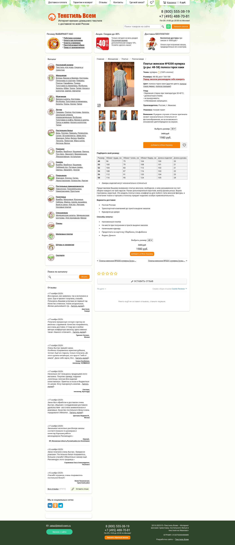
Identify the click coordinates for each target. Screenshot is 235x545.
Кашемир (77, 151)
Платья (59, 83)
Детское (59, 143)
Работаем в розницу (72, 38)
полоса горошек (163, 86)
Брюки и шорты (63, 99)
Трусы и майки (62, 122)
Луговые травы (76, 167)
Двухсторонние (63, 180)
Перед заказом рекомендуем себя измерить (164, 79)
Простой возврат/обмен (74, 45)
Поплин (64, 133)
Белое (67, 143)
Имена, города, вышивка (75, 202)
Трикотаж (68, 141)
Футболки (82, 86)
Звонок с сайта (59, 531)
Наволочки (61, 189)
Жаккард (60, 138)
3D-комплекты (69, 135)
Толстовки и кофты (65, 120)
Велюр (74, 138)
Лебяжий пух (62, 167)
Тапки (78, 88)
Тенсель (59, 141)
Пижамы (80, 80)
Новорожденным (64, 117)
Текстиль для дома (64, 67)
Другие (76, 170)
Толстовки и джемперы (66, 86)
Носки (73, 104)
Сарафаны (68, 83)
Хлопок (68, 178)
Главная (100, 59)
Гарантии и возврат (83, 2)
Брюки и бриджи (71, 78)
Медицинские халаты (66, 215)
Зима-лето (81, 135)
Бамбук (81, 138)
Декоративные (63, 156)
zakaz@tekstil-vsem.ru (60, 525)
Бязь (58, 133)
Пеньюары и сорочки (65, 80)
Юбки (66, 88)
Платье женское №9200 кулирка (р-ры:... (117, 261)
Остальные (75, 156)
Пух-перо (60, 154)
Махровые (68, 199)
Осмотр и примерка (72, 43)
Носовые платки (63, 207)
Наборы (59, 202)
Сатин (58, 135)
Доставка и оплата (57, 2)
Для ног (72, 204)
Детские (80, 204)
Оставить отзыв (142, 281)
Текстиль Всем (182, 539)
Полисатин (83, 133)
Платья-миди (138, 59)
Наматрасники (62, 191)
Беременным (81, 154)
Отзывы (103, 2)
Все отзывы (53, 489)
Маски (83, 218)
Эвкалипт (69, 154)
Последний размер (120, 40)
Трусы (72, 88)
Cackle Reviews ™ (179, 289)
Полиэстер (76, 180)
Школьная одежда (64, 115)
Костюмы (83, 78)
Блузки (59, 78)
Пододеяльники (74, 189)
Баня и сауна (62, 204)
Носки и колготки (78, 122)
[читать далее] (77, 306)
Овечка (85, 151)
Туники (77, 83)
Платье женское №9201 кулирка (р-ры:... (166, 261)
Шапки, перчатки (73, 91)
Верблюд (68, 151)
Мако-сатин (79, 141)
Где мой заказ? (136, 2)
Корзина (171, 2)
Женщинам (113, 59)
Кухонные (78, 199)
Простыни (75, 191)
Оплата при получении (73, 40)
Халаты (59, 88)
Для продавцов (72, 218)
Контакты (118, 2)
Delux (67, 138)
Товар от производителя (74, 47)
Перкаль (73, 133)
